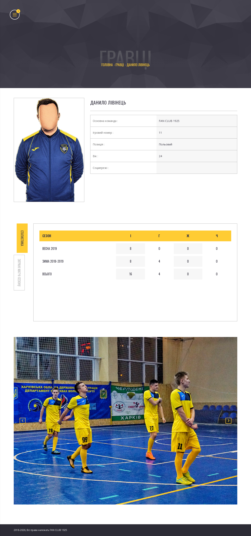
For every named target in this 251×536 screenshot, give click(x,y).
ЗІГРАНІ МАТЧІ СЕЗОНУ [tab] (19, 272)
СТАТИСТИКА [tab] (22, 238)
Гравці (119, 65)
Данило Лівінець (108, 102)
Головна (107, 65)
